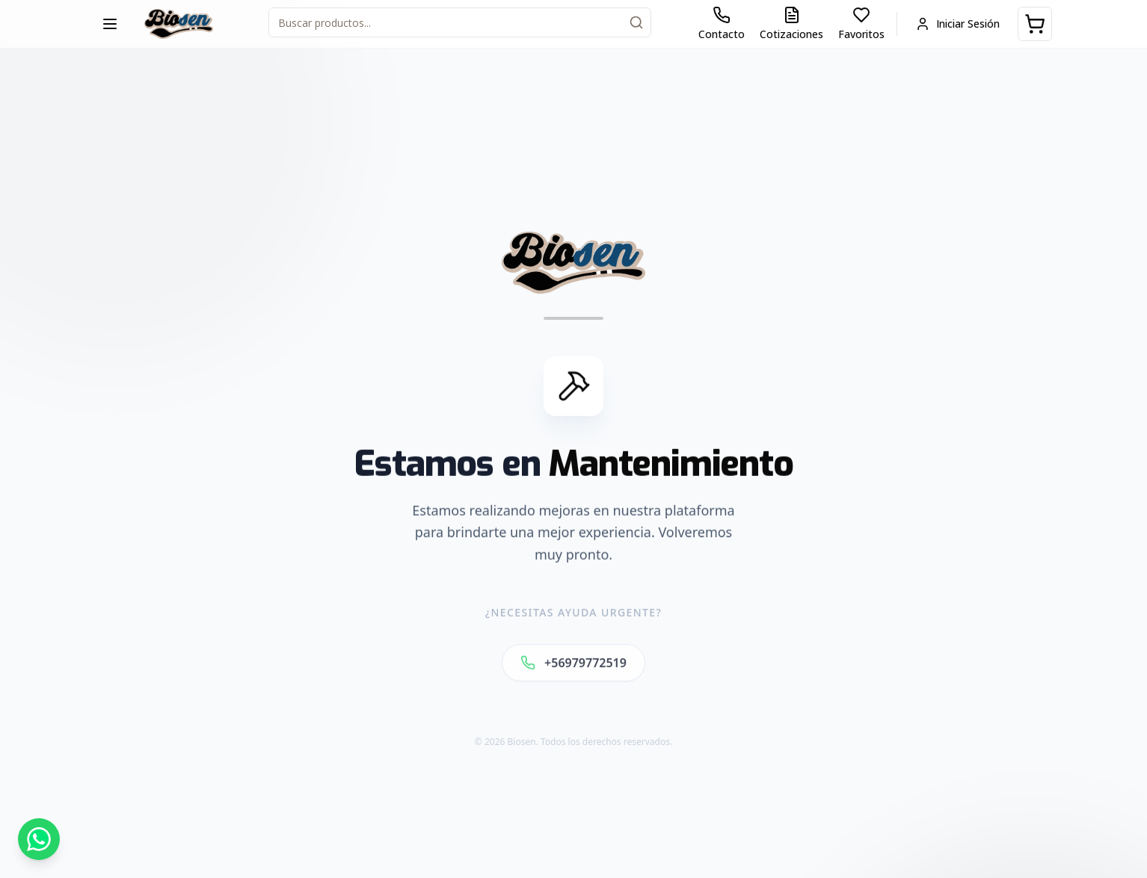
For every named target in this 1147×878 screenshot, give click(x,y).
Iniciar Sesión (957, 23)
